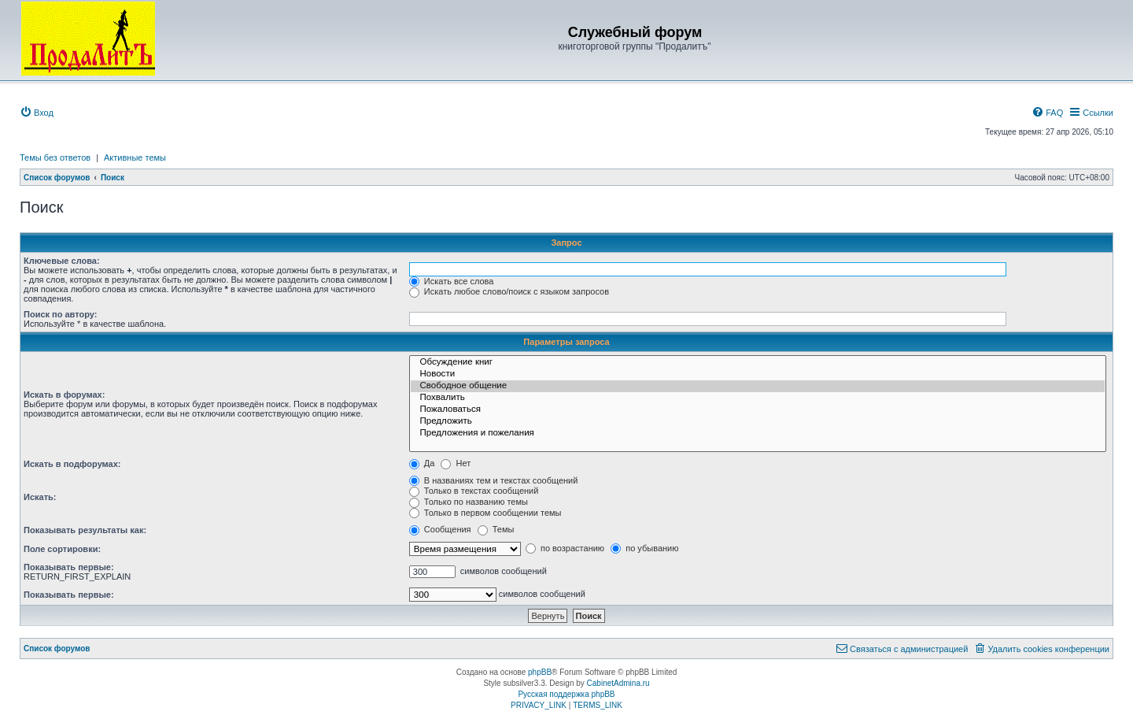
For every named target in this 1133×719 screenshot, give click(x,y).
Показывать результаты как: (85, 530)
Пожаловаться (758, 410)
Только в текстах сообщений (474, 490)
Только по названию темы (468, 501)
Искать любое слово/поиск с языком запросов (509, 291)
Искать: (40, 497)
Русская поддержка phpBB (566, 694)
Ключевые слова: (62, 260)
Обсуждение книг (758, 363)
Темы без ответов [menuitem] (55, 157)
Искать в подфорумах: (72, 464)
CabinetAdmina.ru (618, 683)
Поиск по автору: (60, 314)
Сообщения (440, 529)
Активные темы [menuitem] (135, 157)
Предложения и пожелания (758, 433)
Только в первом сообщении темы (485, 512)
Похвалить (758, 398)
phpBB (540, 672)
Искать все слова (451, 281)
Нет (456, 463)
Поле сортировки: (62, 549)
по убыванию (644, 548)
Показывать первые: (69, 567)
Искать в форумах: (64, 394)
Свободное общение (758, 386)
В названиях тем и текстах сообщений (493, 480)
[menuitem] (37, 112)
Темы (496, 529)
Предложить (758, 422)
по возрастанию (565, 548)
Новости (758, 374)
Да (422, 463)
